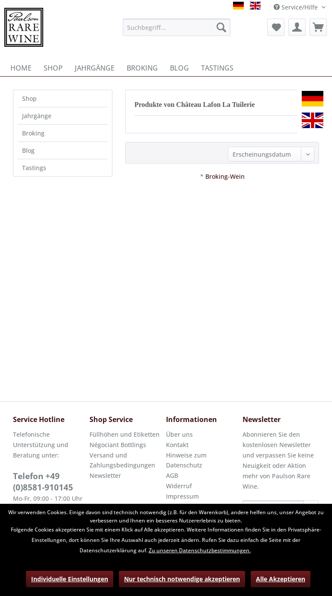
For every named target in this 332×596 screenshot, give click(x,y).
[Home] (21, 68)
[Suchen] (221, 27)
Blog (28, 150)
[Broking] (142, 68)
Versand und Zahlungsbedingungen (122, 460)
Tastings (34, 168)
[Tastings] (217, 68)
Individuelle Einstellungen (69, 579)
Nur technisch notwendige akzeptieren (182, 579)
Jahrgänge (36, 116)
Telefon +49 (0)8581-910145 (43, 481)
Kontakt (177, 445)
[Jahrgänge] (95, 68)
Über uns (179, 434)
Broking (33, 133)
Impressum (182, 496)
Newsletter (105, 475)
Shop (29, 98)
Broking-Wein (225, 176)
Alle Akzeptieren (280, 579)
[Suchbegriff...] (177, 27)
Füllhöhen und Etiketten (124, 434)
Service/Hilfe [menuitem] (296, 7)
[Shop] (53, 68)
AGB (172, 475)
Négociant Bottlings (117, 445)
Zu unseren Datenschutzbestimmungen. (200, 550)
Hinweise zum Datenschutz (186, 460)
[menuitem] (177, 27)
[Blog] (179, 68)
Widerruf (179, 486)
